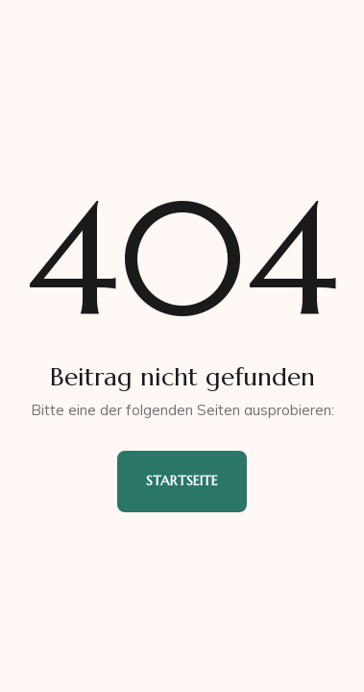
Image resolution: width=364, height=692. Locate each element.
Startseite (182, 480)
